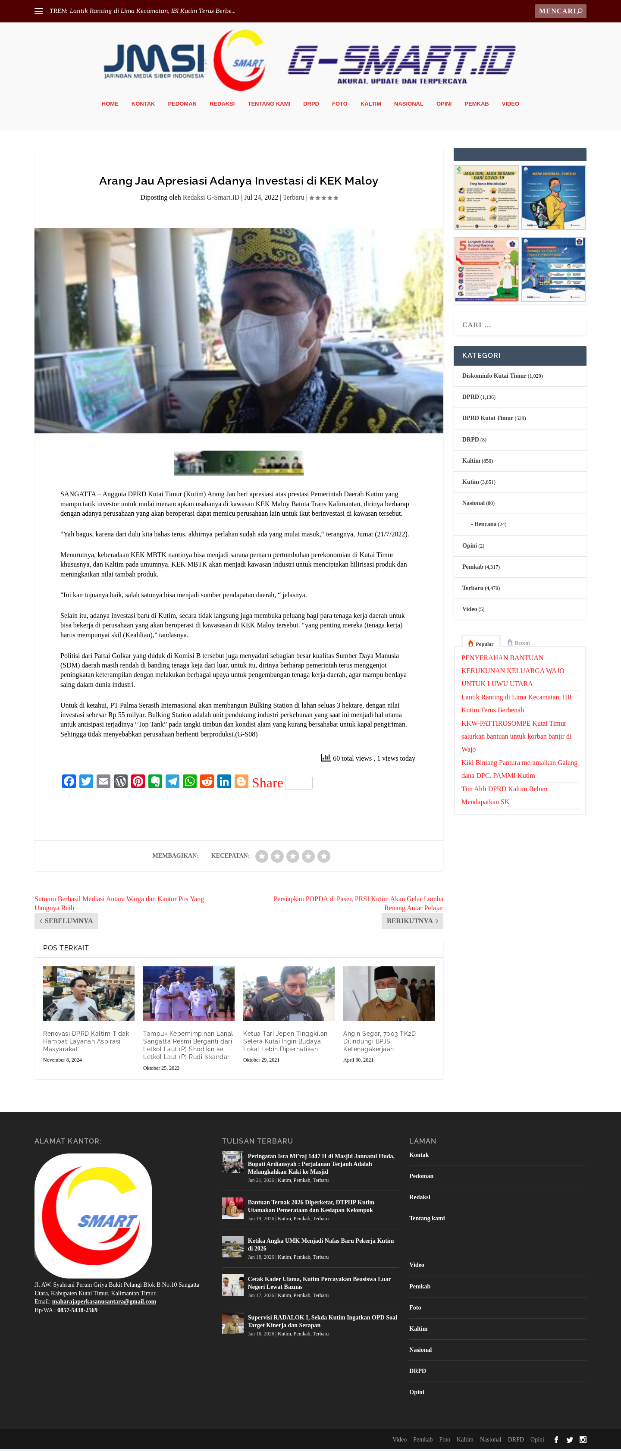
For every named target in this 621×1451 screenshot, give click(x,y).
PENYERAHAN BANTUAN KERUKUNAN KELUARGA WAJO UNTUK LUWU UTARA (513, 672)
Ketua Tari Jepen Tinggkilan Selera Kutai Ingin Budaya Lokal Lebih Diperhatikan (285, 1043)
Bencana (485, 526)
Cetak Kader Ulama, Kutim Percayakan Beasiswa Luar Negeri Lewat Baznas (319, 1284)
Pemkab (476, 105)
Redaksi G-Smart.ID (211, 199)
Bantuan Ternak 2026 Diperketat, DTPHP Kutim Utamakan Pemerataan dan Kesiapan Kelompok (311, 1207)
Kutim (470, 483)
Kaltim (371, 105)
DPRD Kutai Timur (488, 420)
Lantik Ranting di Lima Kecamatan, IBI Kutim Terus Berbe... (152, 11)
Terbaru (293, 199)
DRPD (311, 105)
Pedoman (182, 105)
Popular (484, 646)
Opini (444, 105)
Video (510, 105)
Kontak (143, 105)
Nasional (408, 105)
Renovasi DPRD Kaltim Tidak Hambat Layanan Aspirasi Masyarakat (86, 1043)
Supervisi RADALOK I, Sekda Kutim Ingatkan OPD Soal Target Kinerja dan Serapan (322, 1323)
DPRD (470, 398)
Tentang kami (269, 105)
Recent (522, 645)
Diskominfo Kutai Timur (494, 377)
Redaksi (222, 105)
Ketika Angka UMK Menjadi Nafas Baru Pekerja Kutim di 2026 (321, 1246)
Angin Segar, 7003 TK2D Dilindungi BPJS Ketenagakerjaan (379, 1043)
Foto (340, 105)
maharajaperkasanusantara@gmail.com (104, 1303)
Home (110, 105)
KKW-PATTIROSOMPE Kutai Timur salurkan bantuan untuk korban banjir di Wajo (516, 738)
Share (282, 784)
